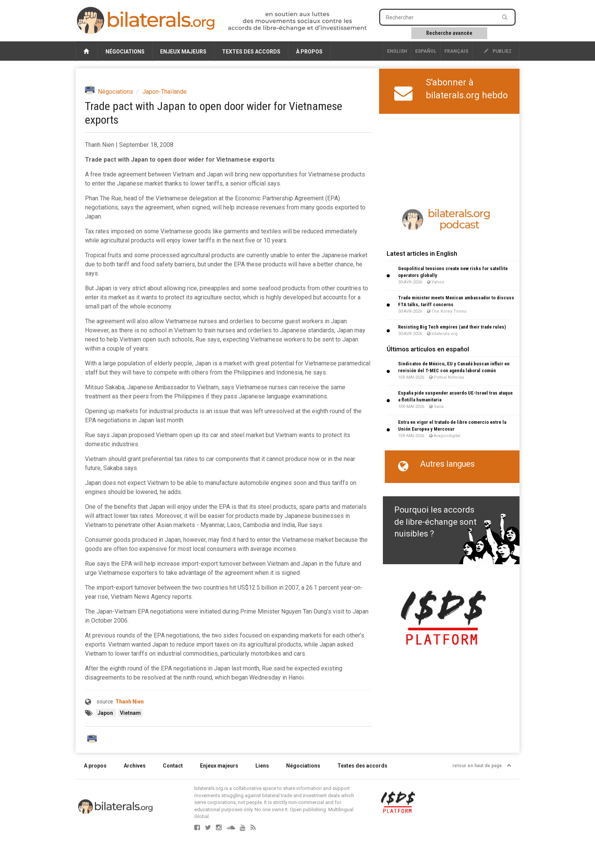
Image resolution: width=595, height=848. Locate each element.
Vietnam (130, 713)
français (456, 51)
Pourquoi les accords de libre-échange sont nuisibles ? (435, 521)
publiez (498, 51)
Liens (262, 766)
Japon (106, 713)
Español (425, 51)
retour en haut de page (482, 765)
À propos (309, 52)
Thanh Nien (129, 702)
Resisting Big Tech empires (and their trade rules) (452, 327)
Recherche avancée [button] (449, 33)
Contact (173, 766)
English (397, 51)
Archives (135, 766)
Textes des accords (251, 52)
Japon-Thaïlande (164, 91)
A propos (95, 766)
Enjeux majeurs (183, 52)
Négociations (125, 52)
